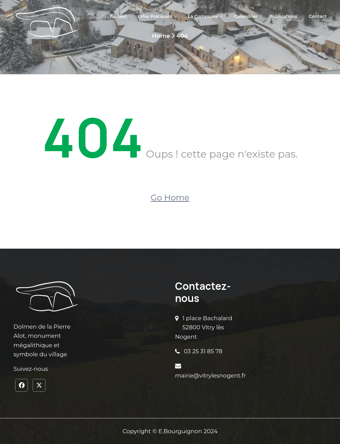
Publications (283, 16)
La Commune (203, 16)
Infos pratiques (155, 16)
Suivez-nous (30, 368)
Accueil (118, 16)
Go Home (170, 197)
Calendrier (246, 16)
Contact (318, 16)
